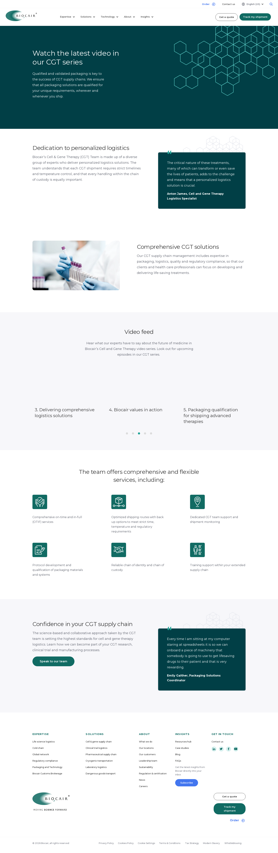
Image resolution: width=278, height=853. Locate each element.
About (129, 17)
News (142, 780)
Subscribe (186, 782)
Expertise (67, 17)
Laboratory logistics (96, 767)
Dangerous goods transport (101, 773)
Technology (109, 17)
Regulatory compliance (45, 760)
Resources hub (183, 741)
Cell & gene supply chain (99, 741)
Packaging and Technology (47, 767)
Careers (143, 786)
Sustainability (146, 767)
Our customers (147, 754)
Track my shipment (255, 16)
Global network (40, 754)
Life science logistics (43, 741)
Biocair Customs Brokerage (47, 773)
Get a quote (226, 17)
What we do (145, 741)
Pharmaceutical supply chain (101, 754)
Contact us (228, 4)
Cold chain (38, 748)
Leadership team (148, 760)
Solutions (87, 17)
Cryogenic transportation (99, 760)
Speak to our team (53, 661)
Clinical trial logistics (96, 748)
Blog (177, 754)
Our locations (146, 748)
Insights (147, 17)
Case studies (182, 748)
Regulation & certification (153, 773)
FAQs (178, 760)
